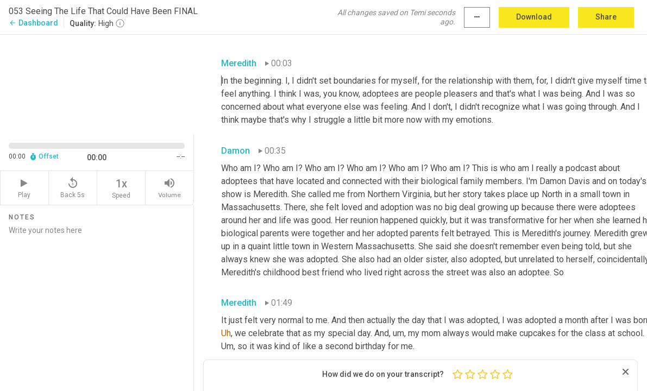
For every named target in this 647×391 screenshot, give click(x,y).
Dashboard (33, 22)
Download (534, 16)
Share (606, 16)
